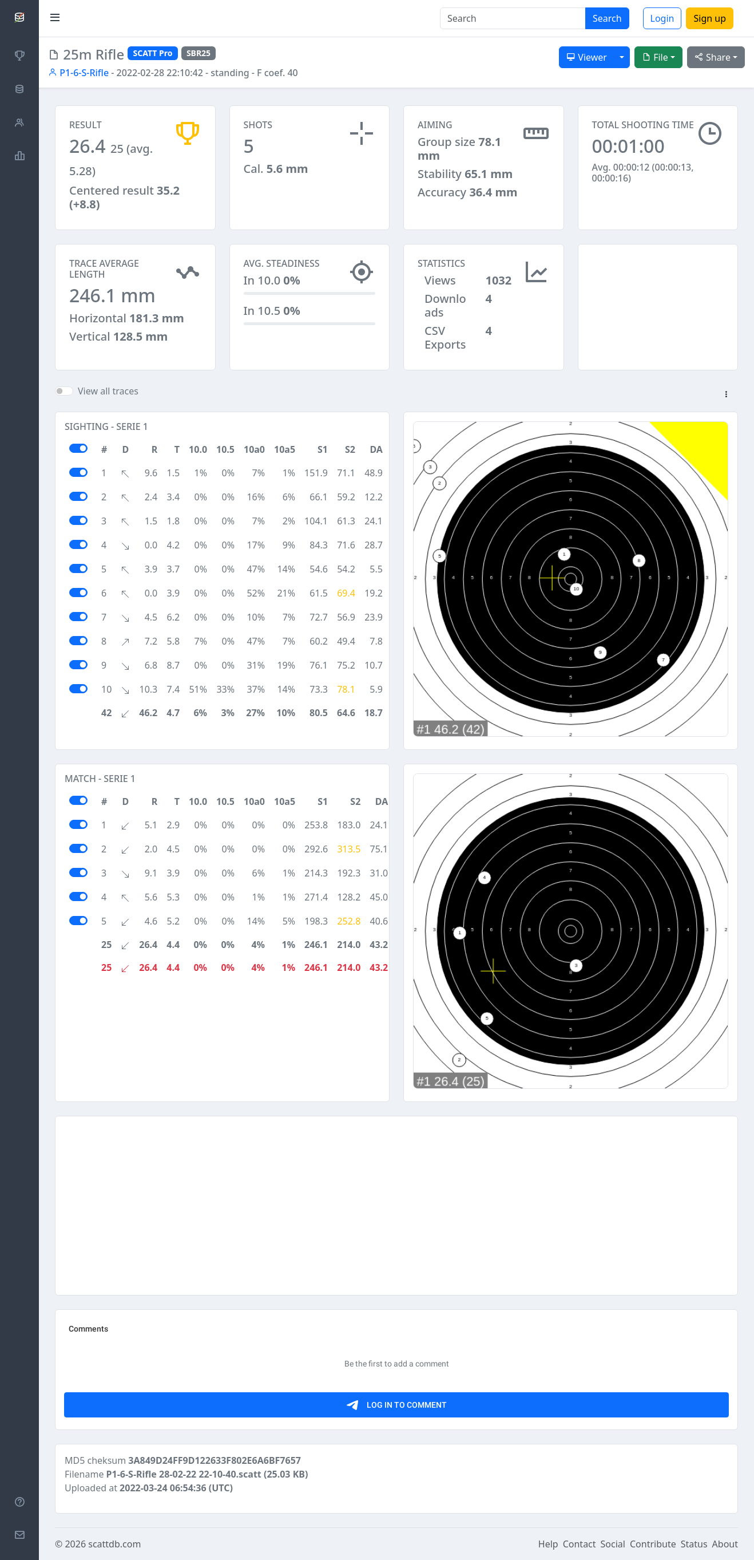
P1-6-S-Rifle (78, 72)
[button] (726, 395)
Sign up (709, 18)
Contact (579, 1544)
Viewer (586, 57)
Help (548, 1544)
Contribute (653, 1544)
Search (607, 18)
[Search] (513, 18)
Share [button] (713, 57)
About (725, 1544)
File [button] (655, 57)
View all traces (108, 391)
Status (694, 1544)
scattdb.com (114, 1544)
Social (613, 1544)
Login (662, 18)
